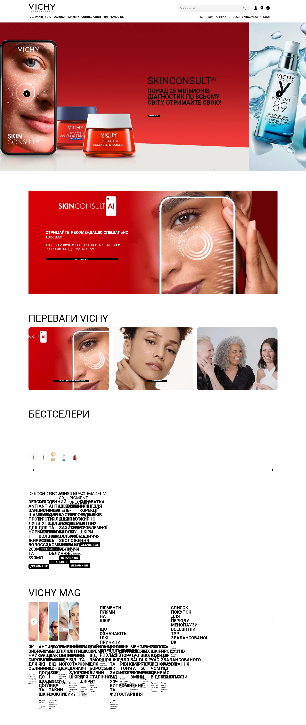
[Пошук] (244, 8)
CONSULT (251, 16)
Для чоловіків (114, 16)
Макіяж (73, 16)
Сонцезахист (91, 16)
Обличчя (36, 16)
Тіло (48, 16)
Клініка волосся (227, 16)
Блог (266, 16)
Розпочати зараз (82, 258)
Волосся (59, 16)
